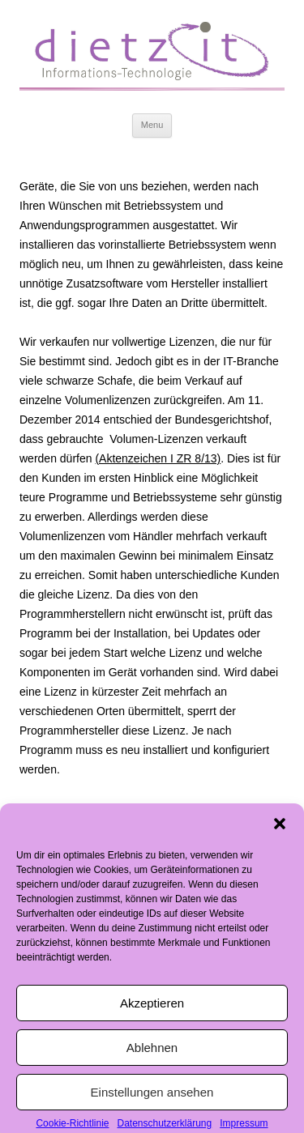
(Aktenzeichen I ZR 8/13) (158, 458)
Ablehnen (152, 1056)
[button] (280, 832)
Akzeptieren (152, 1012)
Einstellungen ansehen (152, 1101)
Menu (152, 125)
